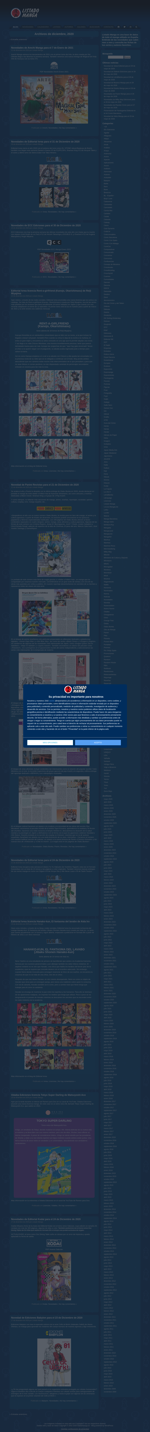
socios (52, 701)
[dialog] (75, 716)
